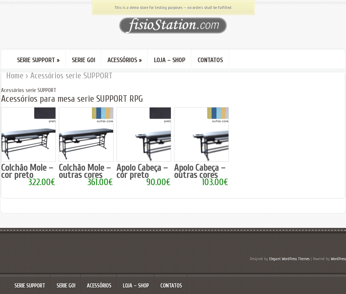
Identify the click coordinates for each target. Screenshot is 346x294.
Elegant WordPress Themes (289, 259)
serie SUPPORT (38, 60)
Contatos (210, 60)
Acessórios (124, 60)
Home (14, 76)
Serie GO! (83, 60)
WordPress (338, 259)
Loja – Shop (169, 60)
